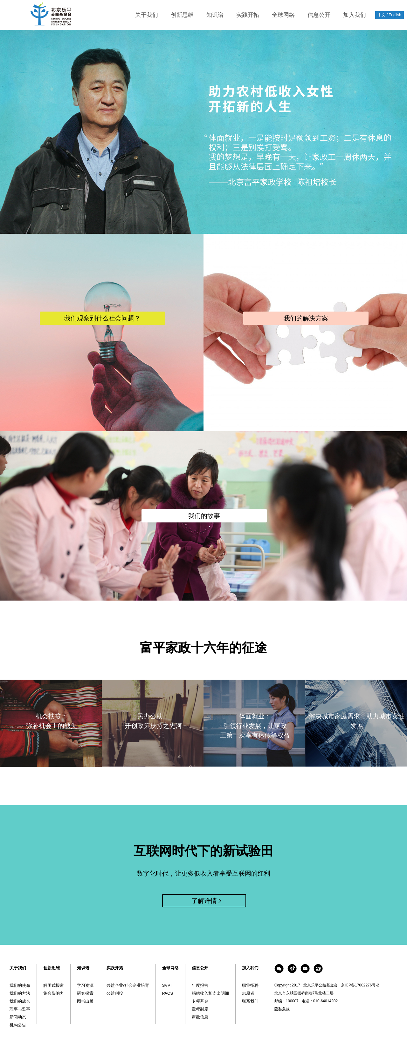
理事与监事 (20, 1009)
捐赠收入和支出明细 (210, 993)
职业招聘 (250, 985)
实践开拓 (247, 15)
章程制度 (200, 1009)
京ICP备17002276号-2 (360, 985)
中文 (381, 15)
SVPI (167, 985)
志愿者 (248, 993)
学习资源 (85, 985)
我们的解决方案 (306, 318)
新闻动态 (18, 1017)
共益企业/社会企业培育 (128, 985)
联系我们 (250, 1001)
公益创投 (115, 993)
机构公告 (18, 1025)
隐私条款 (282, 1009)
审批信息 (200, 1017)
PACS (167, 993)
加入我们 (354, 15)
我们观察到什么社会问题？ (102, 318)
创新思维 (182, 15)
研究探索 (85, 993)
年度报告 (200, 985)
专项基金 (200, 1001)
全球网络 (283, 15)
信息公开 (318, 15)
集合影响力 (53, 993)
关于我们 (146, 15)
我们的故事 (204, 515)
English (395, 15)
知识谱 (215, 15)
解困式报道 (53, 985)
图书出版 (85, 1001)
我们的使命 (20, 985)
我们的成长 (20, 1001)
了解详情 (204, 900)
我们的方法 (20, 993)
